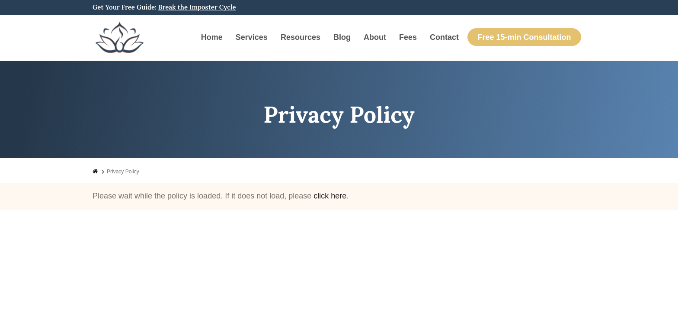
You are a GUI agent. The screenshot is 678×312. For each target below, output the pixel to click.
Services (252, 37)
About (375, 37)
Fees (408, 37)
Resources (300, 37)
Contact (444, 37)
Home (212, 37)
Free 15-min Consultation (524, 37)
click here (329, 196)
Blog (342, 37)
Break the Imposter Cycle (197, 7)
